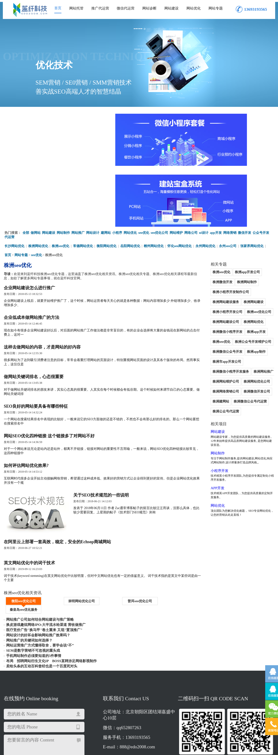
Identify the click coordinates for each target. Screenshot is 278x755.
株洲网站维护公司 (237, 298)
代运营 (9, 174)
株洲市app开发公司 (213, 288)
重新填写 (63, 681)
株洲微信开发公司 (212, 318)
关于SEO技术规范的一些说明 (107, 444)
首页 (57, 8)
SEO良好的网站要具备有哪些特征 (36, 350)
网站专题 (215, 8)
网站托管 (76, 8)
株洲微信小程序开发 (214, 259)
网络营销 (230, 170)
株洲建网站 (239, 318)
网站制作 (63, 170)
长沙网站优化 (14, 183)
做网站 (36, 170)
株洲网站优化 (38, 183)
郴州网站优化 (154, 183)
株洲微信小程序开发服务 (251, 288)
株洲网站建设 (241, 229)
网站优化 (193, 8)
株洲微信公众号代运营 (215, 328)
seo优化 (143, 170)
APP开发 (204, 401)
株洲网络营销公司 (244, 308)
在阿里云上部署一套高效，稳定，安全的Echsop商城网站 (57, 495)
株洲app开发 (243, 259)
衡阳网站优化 (107, 183)
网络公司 (191, 170)
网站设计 (92, 170)
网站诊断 (149, 8)
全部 (26, 170)
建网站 (106, 170)
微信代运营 (125, 8)
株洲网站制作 (209, 219)
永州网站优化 (206, 183)
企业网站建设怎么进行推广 (29, 225)
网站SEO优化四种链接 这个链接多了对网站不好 (49, 381)
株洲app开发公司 (234, 209)
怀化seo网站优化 (180, 183)
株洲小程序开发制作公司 (242, 219)
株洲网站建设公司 (212, 249)
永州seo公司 (229, 183)
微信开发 (245, 170)
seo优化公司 (160, 170)
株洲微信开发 (262, 209)
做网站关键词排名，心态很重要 (34, 318)
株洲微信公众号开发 (214, 278)
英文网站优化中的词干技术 (29, 517)
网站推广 (78, 170)
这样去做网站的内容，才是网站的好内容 (42, 287)
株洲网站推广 (209, 298)
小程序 (117, 170)
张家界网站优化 (252, 183)
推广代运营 (100, 8)
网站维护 (176, 170)
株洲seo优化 (61, 183)
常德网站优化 (83, 183)
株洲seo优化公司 (246, 239)
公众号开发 (261, 170)
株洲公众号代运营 (250, 328)
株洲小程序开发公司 (214, 239)
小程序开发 (206, 384)
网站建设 (171, 8)
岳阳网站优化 (131, 183)
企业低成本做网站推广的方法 (31, 256)
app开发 (216, 170)
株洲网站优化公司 (212, 308)
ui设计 (204, 170)
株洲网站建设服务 (212, 229)
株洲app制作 (243, 278)
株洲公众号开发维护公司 (240, 269)
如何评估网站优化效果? (26, 412)
